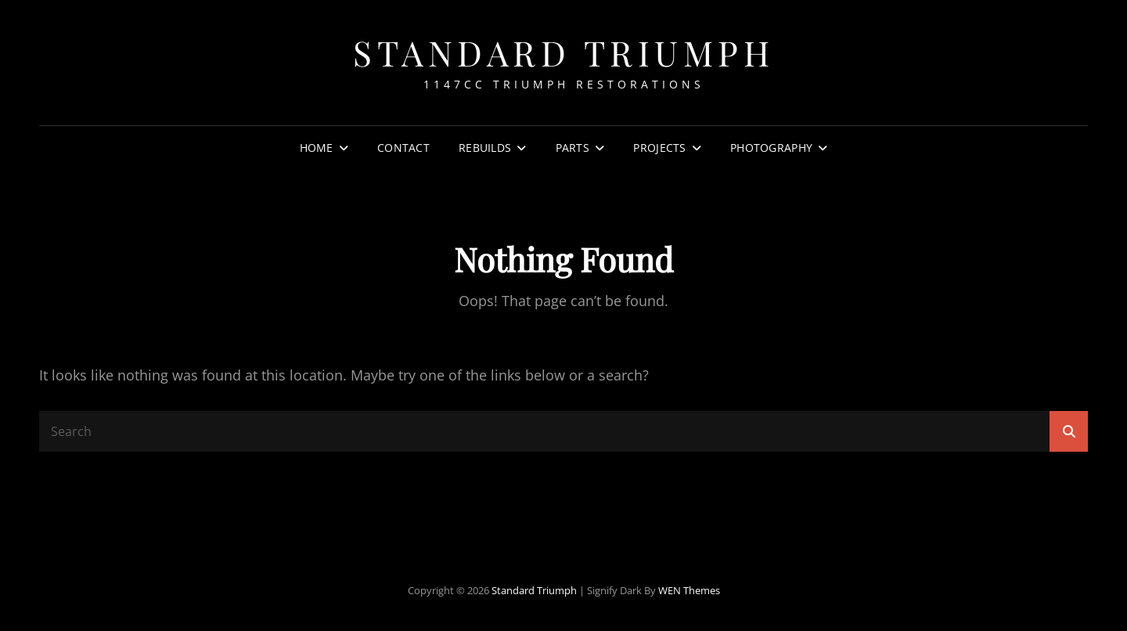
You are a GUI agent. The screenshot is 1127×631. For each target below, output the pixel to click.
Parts (572, 147)
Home (316, 147)
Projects (659, 147)
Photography (771, 147)
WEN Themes (689, 590)
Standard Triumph (563, 52)
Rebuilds (485, 147)
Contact (403, 147)
